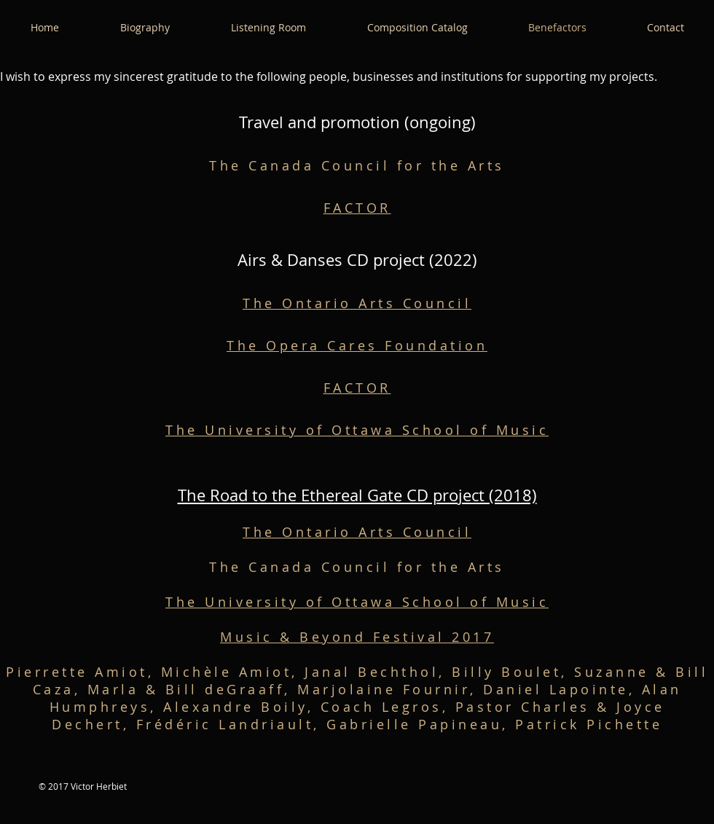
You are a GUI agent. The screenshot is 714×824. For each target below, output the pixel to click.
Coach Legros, (388, 706)
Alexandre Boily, (242, 706)
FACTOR (357, 207)
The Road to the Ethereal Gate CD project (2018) (357, 495)
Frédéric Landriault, (231, 724)
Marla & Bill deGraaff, (192, 689)
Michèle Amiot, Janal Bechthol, (306, 671)
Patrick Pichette (588, 724)
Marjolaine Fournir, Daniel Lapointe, (469, 689)
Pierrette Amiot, (83, 671)
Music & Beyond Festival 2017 (357, 637)
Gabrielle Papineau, (420, 724)
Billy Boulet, (513, 671)
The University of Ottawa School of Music (357, 430)
